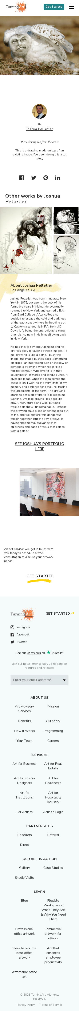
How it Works (24, 731)
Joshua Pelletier (39, 129)
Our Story (53, 721)
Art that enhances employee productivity (53, 955)
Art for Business (24, 763)
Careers (53, 740)
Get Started (54, 7)
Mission (53, 706)
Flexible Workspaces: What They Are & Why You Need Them (53, 909)
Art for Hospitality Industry (53, 797)
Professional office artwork (24, 931)
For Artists (24, 812)
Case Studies (53, 867)
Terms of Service (51, 1005)
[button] (71, 7)
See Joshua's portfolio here (39, 446)
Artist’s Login (53, 812)
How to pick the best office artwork (24, 953)
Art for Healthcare (53, 780)
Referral (53, 835)
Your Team (24, 740)
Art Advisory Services (24, 708)
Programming (53, 731)
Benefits (24, 721)
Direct (24, 844)
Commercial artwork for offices (53, 934)
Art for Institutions (24, 795)
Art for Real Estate (53, 766)
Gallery (24, 867)
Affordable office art (24, 974)
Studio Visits (24, 877)
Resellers (24, 835)
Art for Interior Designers (24, 780)
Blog (24, 900)
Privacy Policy (26, 1005)
